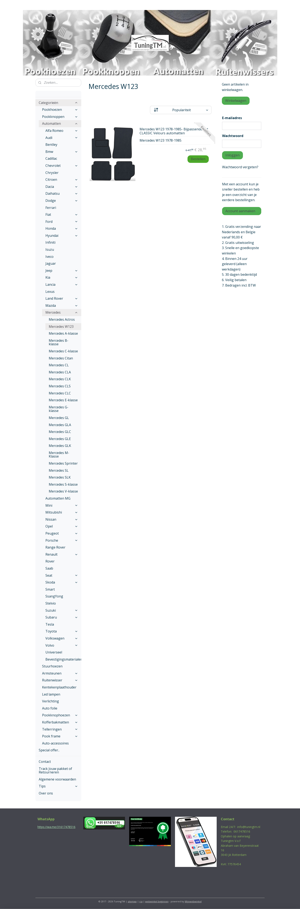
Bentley (51, 144)
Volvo (61, 645)
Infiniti (50, 242)
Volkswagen (61, 638)
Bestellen (198, 159)
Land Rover (61, 298)
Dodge (61, 200)
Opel (61, 526)
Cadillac (51, 158)
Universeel (53, 652)
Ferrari (50, 207)
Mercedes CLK (60, 379)
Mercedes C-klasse (63, 351)
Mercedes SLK (60, 477)
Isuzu (49, 249)
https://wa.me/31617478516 (56, 827)
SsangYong (54, 596)
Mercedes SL (59, 470)
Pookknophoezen (60, 715)
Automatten (60, 123)
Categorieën (58, 102)
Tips (58, 786)
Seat (61, 575)
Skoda (61, 582)
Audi (61, 137)
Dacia (61, 186)
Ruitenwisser (60, 680)
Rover (50, 561)
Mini (61, 505)
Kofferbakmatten (60, 722)
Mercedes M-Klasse (59, 454)
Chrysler (52, 172)
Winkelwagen (235, 100)
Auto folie (49, 708)
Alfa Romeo (61, 130)
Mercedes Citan (61, 358)
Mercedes (61, 312)
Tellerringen (60, 729)
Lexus (50, 291)
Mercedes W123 (61, 326)
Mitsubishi (61, 512)
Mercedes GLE (60, 438)
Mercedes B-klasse (58, 342)
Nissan (61, 519)
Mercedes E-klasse (63, 400)
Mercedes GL (59, 417)
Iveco (49, 256)
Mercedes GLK (60, 445)
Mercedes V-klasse (63, 491)
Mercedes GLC (60, 431)
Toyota (61, 631)
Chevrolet (61, 165)
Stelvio (50, 603)
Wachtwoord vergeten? (240, 167)
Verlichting (50, 701)
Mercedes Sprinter (63, 463)
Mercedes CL (59, 365)
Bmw (61, 151)
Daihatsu (61, 193)
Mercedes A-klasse (63, 333)
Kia (61, 277)
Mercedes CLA (60, 372)
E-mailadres (232, 118)
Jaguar (50, 263)
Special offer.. (49, 750)
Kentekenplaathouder (59, 687)
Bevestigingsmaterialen (63, 659)
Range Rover (55, 547)
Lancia (61, 284)
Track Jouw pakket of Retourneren (55, 770)
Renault (61, 554)
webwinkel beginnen (157, 901)
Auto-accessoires (55, 743)
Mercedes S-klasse (63, 484)
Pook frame (60, 736)
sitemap (132, 901)
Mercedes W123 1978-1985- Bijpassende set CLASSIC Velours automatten (174, 131)
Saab (49, 568)
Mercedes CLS (60, 386)
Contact (45, 761)
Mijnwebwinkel (193, 901)
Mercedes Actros (62, 319)
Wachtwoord (232, 135)
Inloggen (232, 155)
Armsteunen (60, 673)
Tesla (49, 624)
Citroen (61, 179)
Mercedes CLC (60, 393)
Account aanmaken (240, 211)
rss (140, 901)
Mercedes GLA (60, 425)
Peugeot (61, 533)
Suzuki (61, 610)
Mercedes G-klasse (58, 409)
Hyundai (61, 235)
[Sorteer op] (180, 110)
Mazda (61, 305)
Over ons (46, 793)
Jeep (61, 270)
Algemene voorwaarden (57, 779)
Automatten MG (57, 498)
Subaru (61, 617)
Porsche (61, 540)
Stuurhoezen (52, 666)
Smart (50, 589)
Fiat (61, 214)
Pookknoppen (60, 116)
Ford (61, 221)
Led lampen (51, 694)
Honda (61, 228)
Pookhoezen (60, 109)
